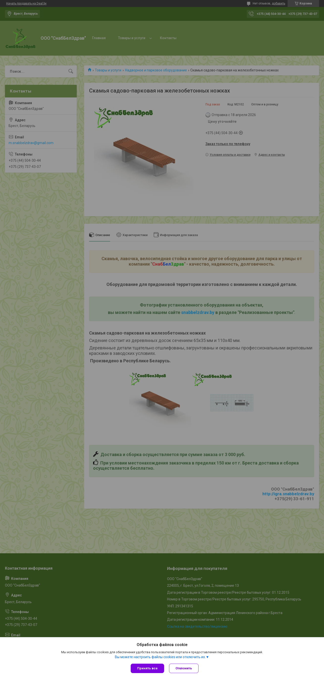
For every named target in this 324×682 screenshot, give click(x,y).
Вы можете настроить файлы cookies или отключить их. (160, 657)
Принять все (147, 668)
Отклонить (183, 668)
